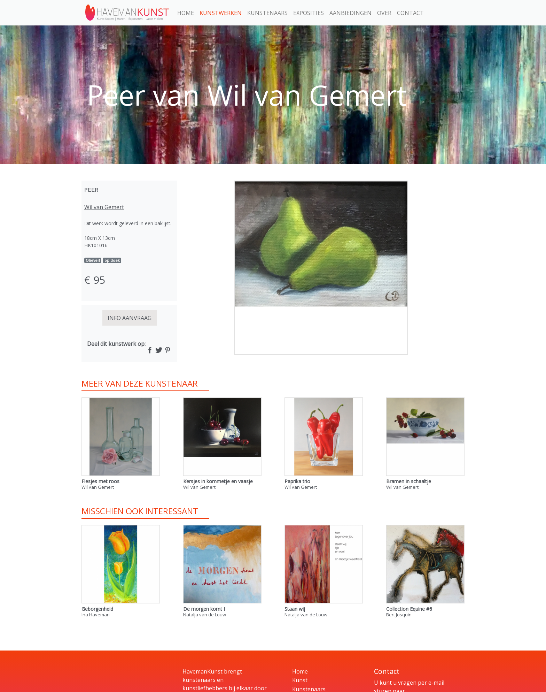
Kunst (299, 680)
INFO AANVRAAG (129, 318)
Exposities (308, 13)
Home (185, 13)
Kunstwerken (221, 13)
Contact (410, 13)
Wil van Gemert (104, 207)
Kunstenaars (267, 13)
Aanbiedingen (350, 13)
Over (384, 13)
